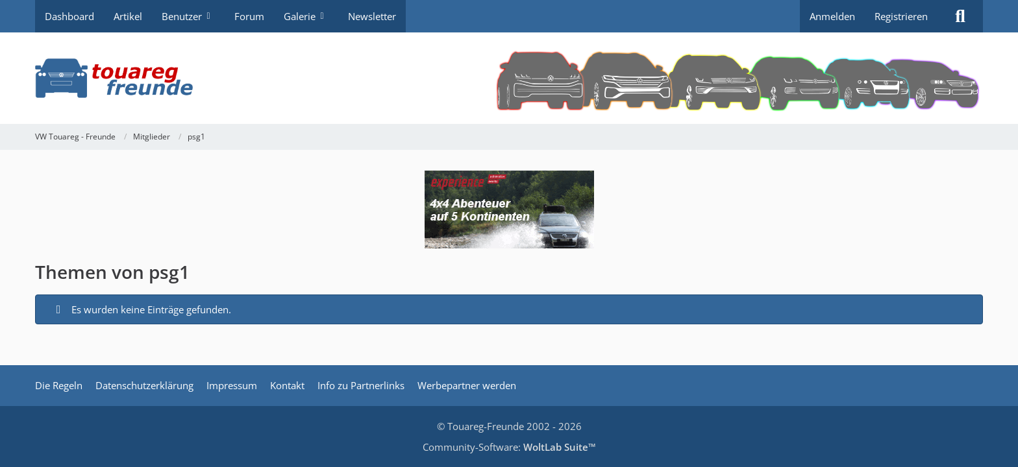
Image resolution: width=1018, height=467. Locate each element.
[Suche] (960, 16)
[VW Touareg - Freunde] (509, 78)
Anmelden (832, 16)
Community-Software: (509, 446)
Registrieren (901, 16)
